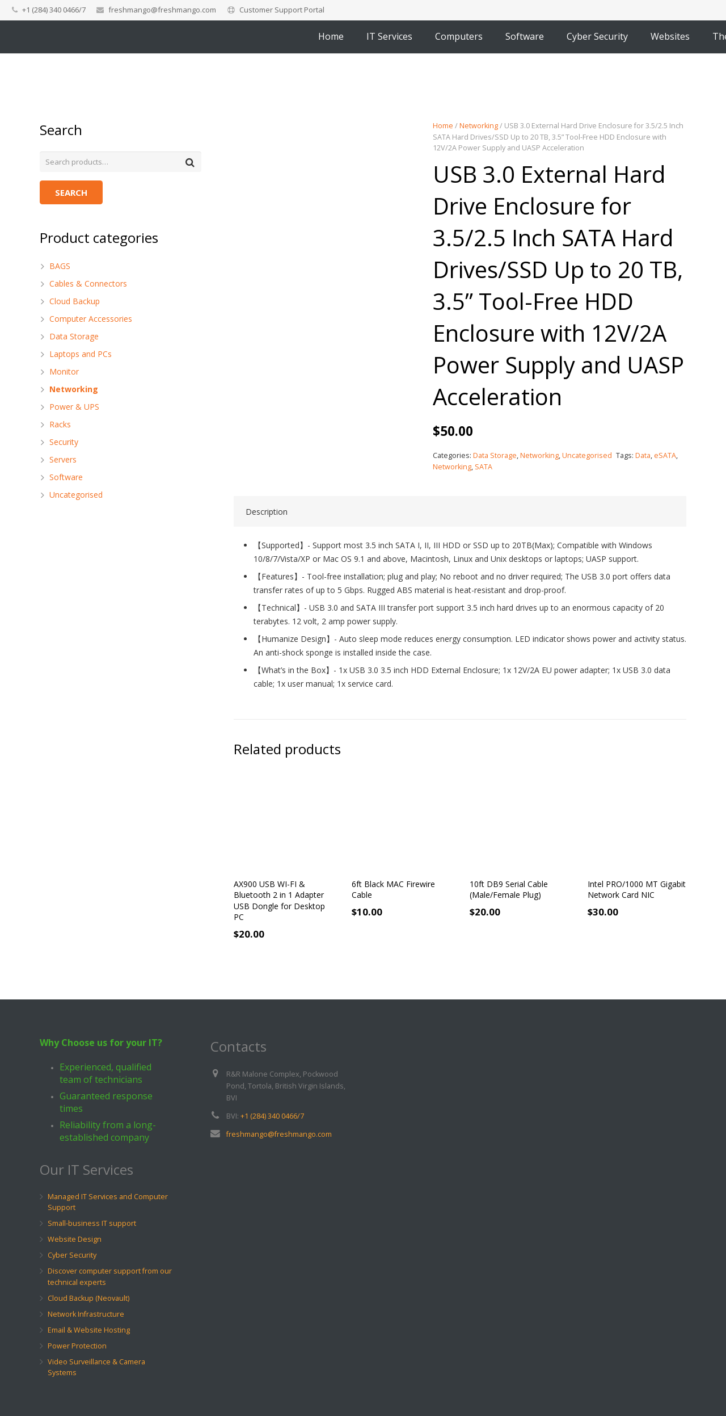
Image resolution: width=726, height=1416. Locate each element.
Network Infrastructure (86, 1314)
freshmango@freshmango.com (162, 10)
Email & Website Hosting (89, 1330)
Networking (478, 126)
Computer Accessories (90, 319)
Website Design (75, 1240)
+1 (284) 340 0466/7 (272, 1116)
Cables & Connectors (88, 284)
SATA (483, 467)
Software (66, 478)
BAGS (59, 267)
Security (63, 443)
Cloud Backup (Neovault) (88, 1298)
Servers (63, 460)
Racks (60, 425)
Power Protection (77, 1346)
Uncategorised (587, 455)
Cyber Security (72, 1255)
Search (71, 194)
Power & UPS (74, 407)
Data (643, 455)
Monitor (64, 372)
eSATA (665, 455)
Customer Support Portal (281, 10)
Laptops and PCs (80, 355)
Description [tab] (267, 513)
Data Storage (495, 455)
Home (443, 126)
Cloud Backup (74, 302)
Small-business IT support (92, 1224)
